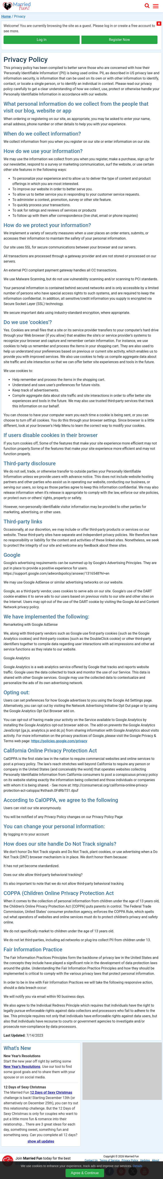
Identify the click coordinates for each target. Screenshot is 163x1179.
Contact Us (91, 1160)
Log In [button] (42, 40)
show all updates (41, 1141)
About (155, 1160)
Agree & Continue (85, 1173)
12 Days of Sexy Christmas (51, 1092)
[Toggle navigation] (156, 6)
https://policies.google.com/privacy (59, 741)
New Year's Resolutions (22, 1067)
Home (6, 16)
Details (137, 1166)
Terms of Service (110, 1160)
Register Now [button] (119, 40)
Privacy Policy (130, 1160)
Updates (145, 1160)
